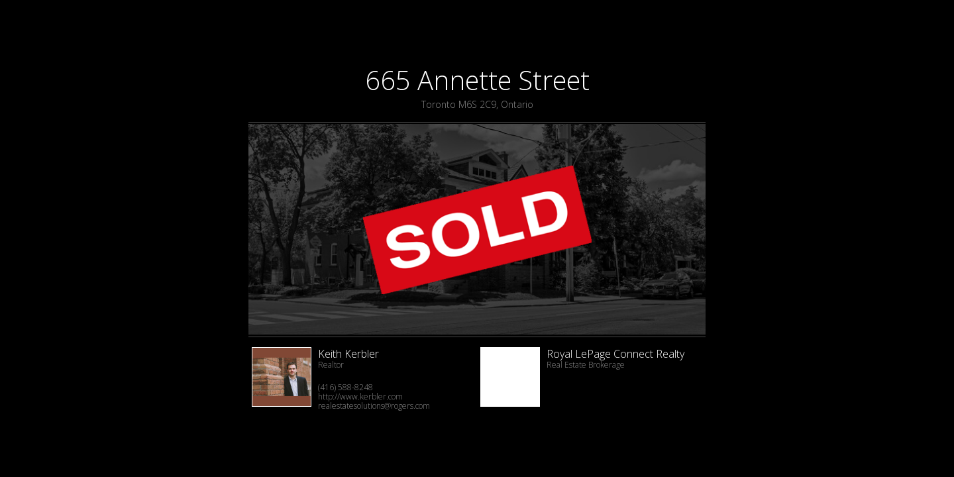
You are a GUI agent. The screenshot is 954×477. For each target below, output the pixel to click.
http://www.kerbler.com (360, 396)
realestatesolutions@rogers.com (374, 405)
